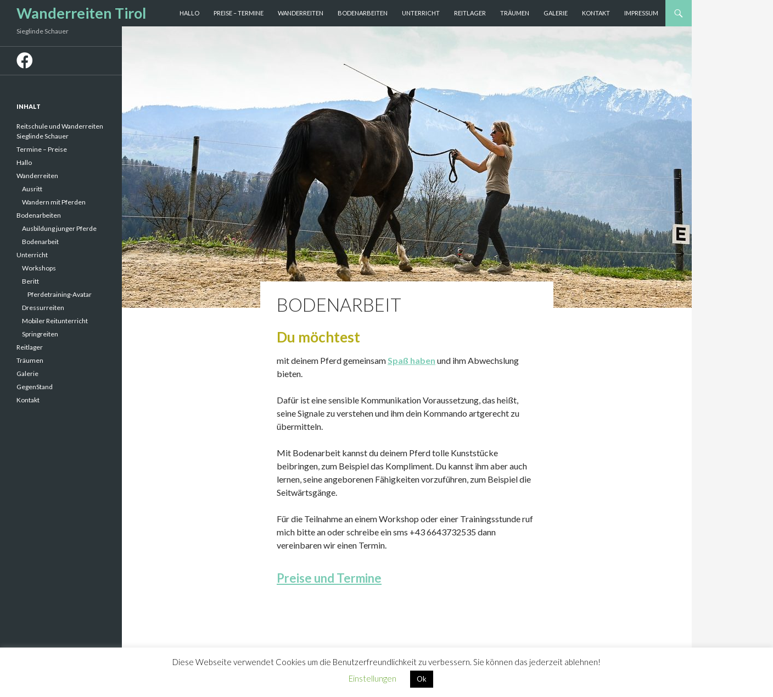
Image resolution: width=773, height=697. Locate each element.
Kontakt (596, 12)
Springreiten (40, 334)
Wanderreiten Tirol (81, 13)
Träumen (514, 12)
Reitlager (470, 12)
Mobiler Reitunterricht (55, 321)
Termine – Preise (41, 149)
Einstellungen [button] (372, 678)
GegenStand (34, 387)
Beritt (30, 281)
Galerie (556, 12)
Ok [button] (422, 678)
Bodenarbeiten (363, 12)
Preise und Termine (329, 578)
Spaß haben (411, 360)
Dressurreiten (43, 307)
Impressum (641, 12)
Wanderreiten (300, 12)
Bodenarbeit (40, 241)
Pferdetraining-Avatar (59, 294)
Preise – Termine (239, 12)
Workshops (39, 268)
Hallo (189, 12)
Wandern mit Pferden (54, 202)
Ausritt (32, 189)
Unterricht (421, 12)
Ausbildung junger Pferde (59, 228)
